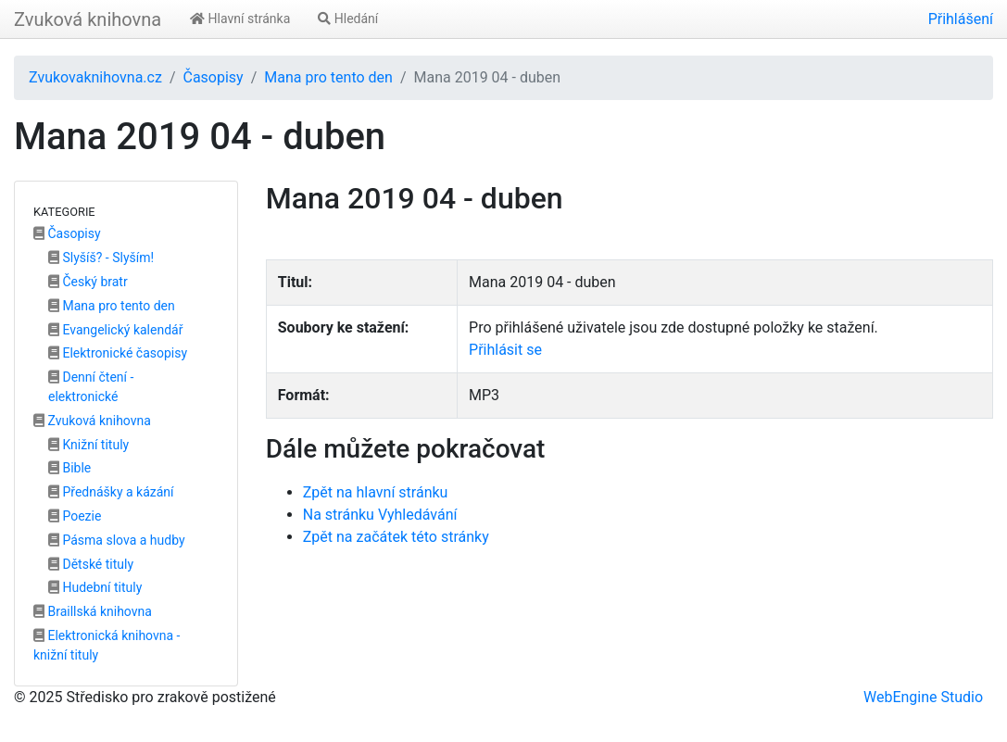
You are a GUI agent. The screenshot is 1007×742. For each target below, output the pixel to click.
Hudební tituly (95, 587)
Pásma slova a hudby (116, 540)
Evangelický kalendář (115, 329)
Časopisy (213, 77)
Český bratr (88, 281)
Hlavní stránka (240, 18)
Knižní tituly (88, 444)
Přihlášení (960, 19)
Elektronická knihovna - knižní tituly (106, 645)
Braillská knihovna (92, 611)
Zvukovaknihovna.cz (95, 77)
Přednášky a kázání (111, 491)
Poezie (74, 516)
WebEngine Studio (923, 697)
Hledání (348, 18)
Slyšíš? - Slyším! (101, 257)
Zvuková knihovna (87, 19)
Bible (69, 467)
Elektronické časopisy (117, 353)
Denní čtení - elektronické (90, 387)
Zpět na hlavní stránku (375, 492)
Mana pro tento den (328, 77)
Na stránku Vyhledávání (380, 514)
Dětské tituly (90, 564)
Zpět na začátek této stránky (396, 537)
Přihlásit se (505, 349)
